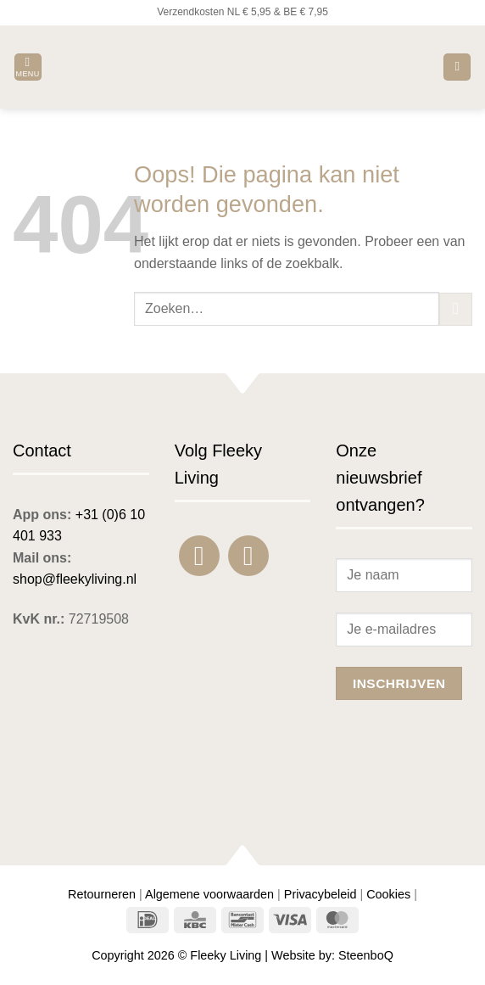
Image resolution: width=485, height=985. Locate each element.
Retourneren (102, 894)
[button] (28, 67)
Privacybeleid (320, 894)
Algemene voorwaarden (209, 894)
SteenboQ (365, 955)
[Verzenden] (455, 309)
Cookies (388, 894)
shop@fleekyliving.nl (75, 579)
